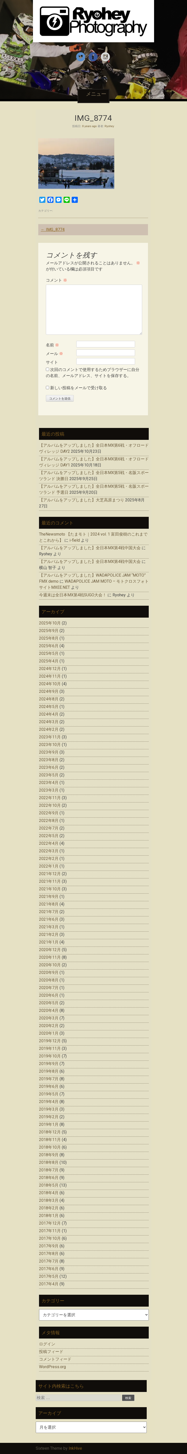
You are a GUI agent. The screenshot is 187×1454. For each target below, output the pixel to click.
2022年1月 (49, 866)
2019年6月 (49, 1086)
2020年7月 (49, 987)
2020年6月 (49, 995)
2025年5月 (49, 653)
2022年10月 (50, 805)
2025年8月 (49, 638)
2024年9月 (49, 691)
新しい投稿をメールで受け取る (78, 387)
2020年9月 (49, 972)
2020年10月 (50, 964)
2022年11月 (50, 797)
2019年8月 (49, 1071)
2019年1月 (49, 1124)
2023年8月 (49, 759)
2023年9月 (49, 752)
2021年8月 (49, 904)
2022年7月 (49, 828)
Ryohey (109, 126)
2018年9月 (49, 1154)
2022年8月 (49, 820)
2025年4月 (49, 661)
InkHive (75, 1448)
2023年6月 (49, 767)
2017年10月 (50, 1238)
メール (54, 353)
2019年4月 (49, 1101)
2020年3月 (49, 1018)
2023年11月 (50, 737)
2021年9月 (49, 896)
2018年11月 (50, 1139)
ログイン (47, 1344)
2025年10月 (50, 623)
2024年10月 (50, 683)
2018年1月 (49, 1215)
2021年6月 (49, 919)
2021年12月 (50, 873)
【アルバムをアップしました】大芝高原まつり (81, 500)
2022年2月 (49, 858)
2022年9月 (49, 813)
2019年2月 (49, 1116)
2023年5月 (49, 775)
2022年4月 (49, 843)
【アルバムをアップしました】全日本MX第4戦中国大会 (90, 547)
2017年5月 (49, 1276)
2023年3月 (49, 790)
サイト (52, 362)
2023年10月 (50, 744)
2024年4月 (49, 714)
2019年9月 (49, 1063)
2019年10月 (50, 1056)
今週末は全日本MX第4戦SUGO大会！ (72, 595)
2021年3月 (49, 927)
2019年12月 (50, 1040)
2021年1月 (49, 942)
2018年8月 (49, 1162)
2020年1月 (49, 1033)
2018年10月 (50, 1147)
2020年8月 (49, 980)
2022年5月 (49, 835)
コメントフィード (55, 1359)
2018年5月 (49, 1185)
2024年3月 (49, 721)
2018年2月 (49, 1208)
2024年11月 (50, 676)
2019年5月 (49, 1094)
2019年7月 (49, 1078)
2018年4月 (49, 1192)
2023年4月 (49, 782)
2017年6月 (49, 1268)
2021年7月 (49, 911)
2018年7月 (49, 1170)
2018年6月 (49, 1177)
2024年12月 (50, 668)
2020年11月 (50, 957)
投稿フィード (51, 1351)
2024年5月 (49, 706)
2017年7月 (49, 1261)
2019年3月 (49, 1109)
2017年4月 (49, 1284)
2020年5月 (49, 1002)
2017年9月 (49, 1246)
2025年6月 (49, 645)
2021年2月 (49, 934)
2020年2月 (49, 1025)
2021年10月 (50, 889)
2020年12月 (50, 949)
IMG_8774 (53, 229)
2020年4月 (49, 1010)
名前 (52, 345)
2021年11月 (50, 881)
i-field (74, 540)
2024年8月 (49, 699)
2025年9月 (49, 630)
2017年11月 (50, 1230)
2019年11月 (50, 1048)
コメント (56, 280)
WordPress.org (52, 1366)
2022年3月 (49, 851)
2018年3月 (49, 1200)
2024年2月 (49, 729)
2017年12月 (50, 1223)
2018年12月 (50, 1132)
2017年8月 (49, 1253)
